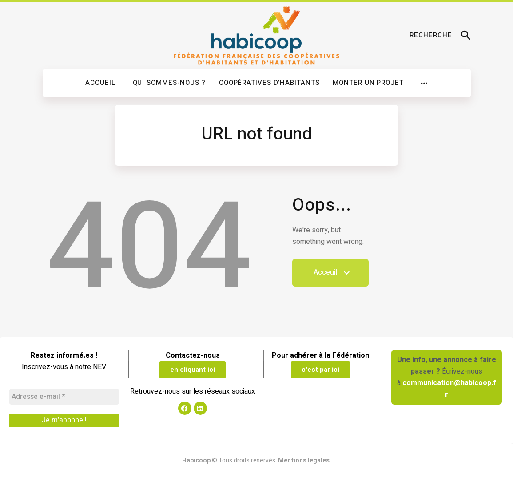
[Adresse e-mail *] (64, 397)
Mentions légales (304, 460)
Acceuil (330, 276)
